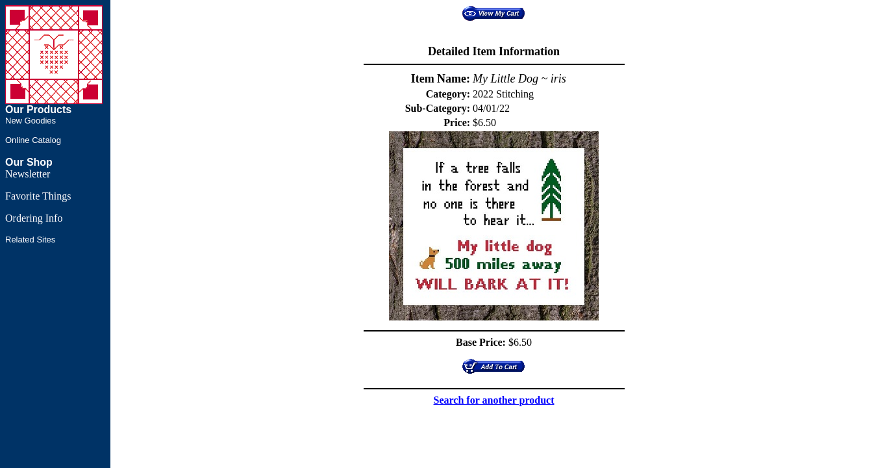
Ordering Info (33, 218)
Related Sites (30, 239)
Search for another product (494, 400)
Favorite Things (38, 196)
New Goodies (30, 120)
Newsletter (27, 173)
